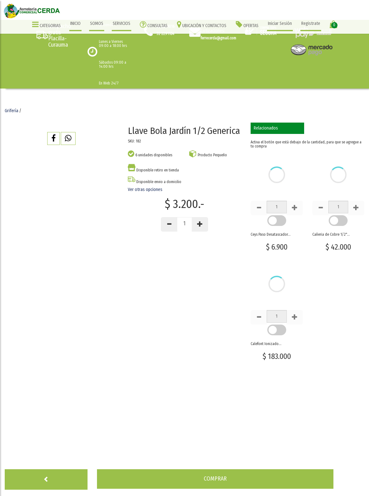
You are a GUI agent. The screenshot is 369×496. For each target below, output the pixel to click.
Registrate (310, 23)
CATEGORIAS (46, 24)
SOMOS (96, 23)
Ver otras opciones (145, 189)
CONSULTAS (153, 24)
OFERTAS (247, 24)
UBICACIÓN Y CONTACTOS (201, 24)
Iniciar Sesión (280, 23)
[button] (53, 138)
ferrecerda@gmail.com (218, 38)
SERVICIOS (121, 23)
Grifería (11, 110)
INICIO (75, 23)
